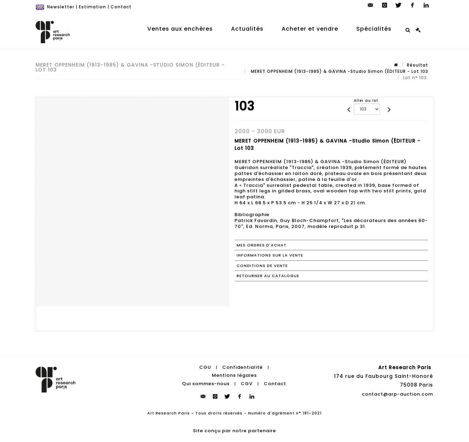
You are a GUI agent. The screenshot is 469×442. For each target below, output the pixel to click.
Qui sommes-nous (206, 383)
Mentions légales (234, 375)
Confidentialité (242, 367)
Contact (121, 7)
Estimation (92, 7)
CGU (205, 367)
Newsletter (60, 7)
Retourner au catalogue (268, 276)
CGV (247, 383)
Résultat (417, 65)
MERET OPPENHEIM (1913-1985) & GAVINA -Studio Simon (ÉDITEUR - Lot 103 (339, 71)
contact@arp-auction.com (397, 394)
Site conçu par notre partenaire (234, 430)
